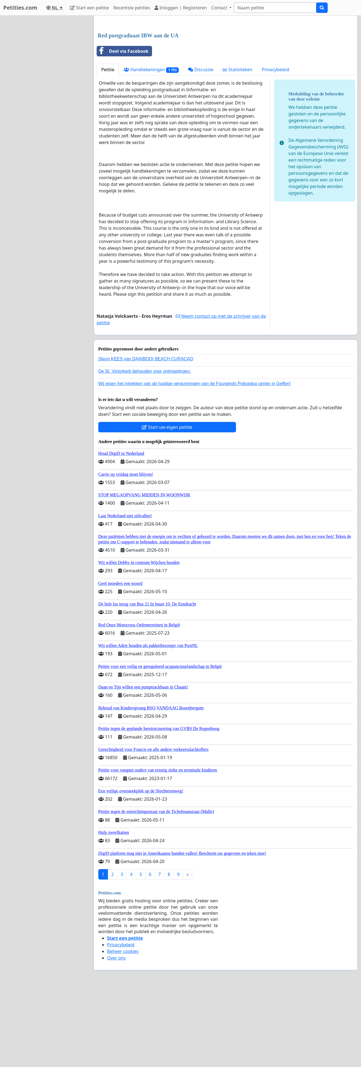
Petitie (108, 146)
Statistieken (238, 146)
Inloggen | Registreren (180, 8)
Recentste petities (131, 8)
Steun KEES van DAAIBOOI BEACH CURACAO (145, 435)
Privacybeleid (275, 146)
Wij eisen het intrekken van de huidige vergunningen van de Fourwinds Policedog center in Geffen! (194, 460)
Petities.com (20, 7)
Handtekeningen (151, 146)
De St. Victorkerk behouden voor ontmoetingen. (144, 448)
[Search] (275, 7)
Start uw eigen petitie (167, 504)
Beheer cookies (123, 1028)
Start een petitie (89, 8)
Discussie (200, 146)
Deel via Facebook (123, 128)
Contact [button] (219, 8)
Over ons (116, 1035)
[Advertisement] (226, 62)
